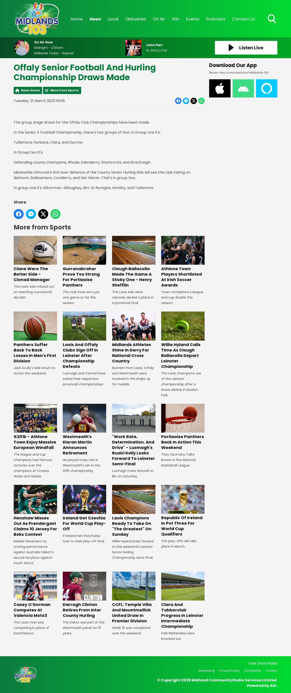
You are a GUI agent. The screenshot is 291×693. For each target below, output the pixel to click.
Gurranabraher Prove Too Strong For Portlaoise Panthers (84, 262)
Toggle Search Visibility (272, 19)
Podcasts (215, 19)
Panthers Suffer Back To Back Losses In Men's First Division (35, 338)
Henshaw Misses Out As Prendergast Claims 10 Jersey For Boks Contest (35, 511)
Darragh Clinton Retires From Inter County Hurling (84, 595)
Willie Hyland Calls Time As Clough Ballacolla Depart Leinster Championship (183, 340)
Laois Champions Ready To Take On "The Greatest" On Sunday (134, 511)
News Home (30, 90)
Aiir (273, 685)
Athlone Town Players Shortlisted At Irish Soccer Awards (183, 262)
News (95, 19)
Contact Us (243, 19)
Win (175, 19)
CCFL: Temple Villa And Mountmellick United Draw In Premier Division (134, 598)
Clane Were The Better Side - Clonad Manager (35, 259)
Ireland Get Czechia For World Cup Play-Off (84, 508)
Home (77, 19)
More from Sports (64, 90)
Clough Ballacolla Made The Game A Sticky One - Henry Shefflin (134, 262)
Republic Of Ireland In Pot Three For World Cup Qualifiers (183, 511)
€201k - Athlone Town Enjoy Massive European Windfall (35, 427)
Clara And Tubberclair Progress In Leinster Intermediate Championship (183, 600)
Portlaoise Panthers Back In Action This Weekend (183, 427)
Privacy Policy (229, 670)
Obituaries (135, 19)
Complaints (252, 670)
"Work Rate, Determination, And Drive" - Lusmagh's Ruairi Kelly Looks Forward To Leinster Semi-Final (134, 435)
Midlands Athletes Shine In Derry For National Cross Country (134, 338)
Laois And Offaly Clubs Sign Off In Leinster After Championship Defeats (84, 340)
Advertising (206, 670)
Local (113, 19)
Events (192, 19)
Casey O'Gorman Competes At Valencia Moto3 (35, 595)
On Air (159, 19)
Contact (271, 670)
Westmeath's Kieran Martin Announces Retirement (84, 430)
